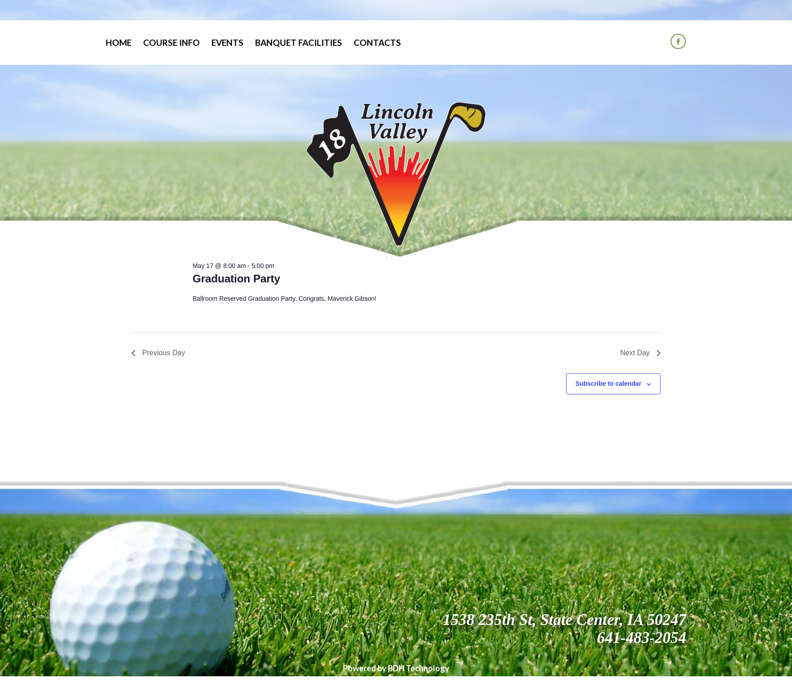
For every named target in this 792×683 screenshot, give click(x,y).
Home (118, 42)
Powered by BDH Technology (396, 668)
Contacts (377, 42)
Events (227, 42)
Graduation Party (236, 278)
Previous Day (158, 353)
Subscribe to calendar (608, 383)
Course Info (171, 42)
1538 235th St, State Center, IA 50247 (564, 620)
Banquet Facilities (298, 42)
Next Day (640, 353)
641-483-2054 (641, 638)
